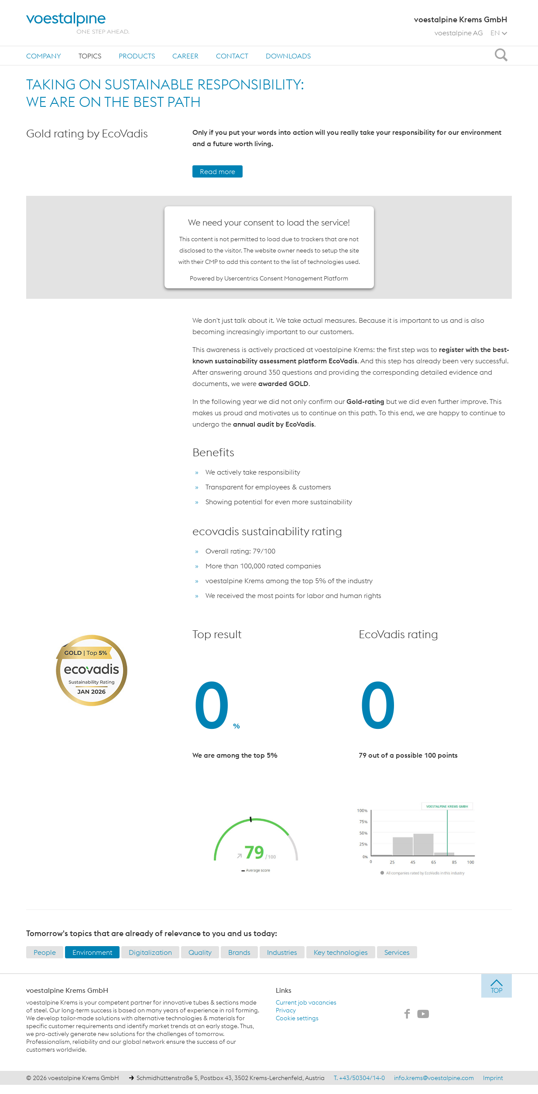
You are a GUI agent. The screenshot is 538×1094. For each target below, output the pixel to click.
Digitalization (150, 952)
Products (137, 55)
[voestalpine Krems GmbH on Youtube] (423, 1014)
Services (397, 952)
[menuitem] (43, 55)
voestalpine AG (459, 32)
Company (43, 55)
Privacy (286, 1010)
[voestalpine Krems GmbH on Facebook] (407, 1014)
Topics (90, 55)
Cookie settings (297, 1018)
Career (185, 55)
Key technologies (341, 952)
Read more (217, 171)
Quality (200, 952)
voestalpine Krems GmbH (67, 990)
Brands (239, 952)
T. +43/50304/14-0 (359, 1078)
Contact (232, 55)
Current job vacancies (306, 1002)
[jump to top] (496, 986)
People (45, 952)
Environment (92, 952)
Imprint (493, 1078)
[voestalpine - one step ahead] (78, 23)
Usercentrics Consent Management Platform (286, 278)
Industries (282, 952)
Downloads (288, 55)
